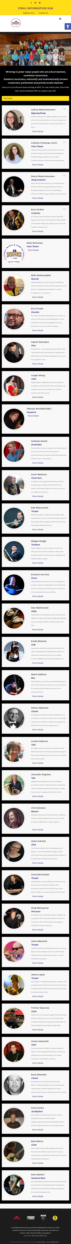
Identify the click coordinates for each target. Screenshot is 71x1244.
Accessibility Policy (53, 1242)
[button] (68, 26)
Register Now (29, 13)
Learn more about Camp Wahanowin (35, 1236)
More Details (37, 131)
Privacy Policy (41, 1242)
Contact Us (43, 13)
